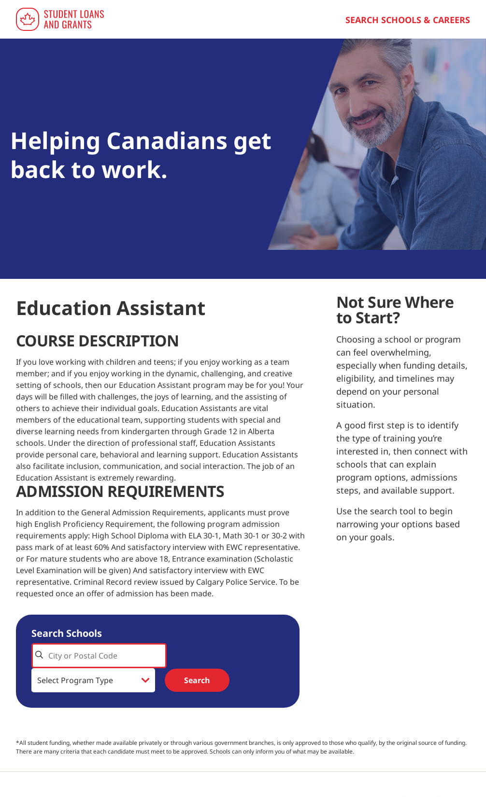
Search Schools (66, 633)
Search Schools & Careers (407, 20)
